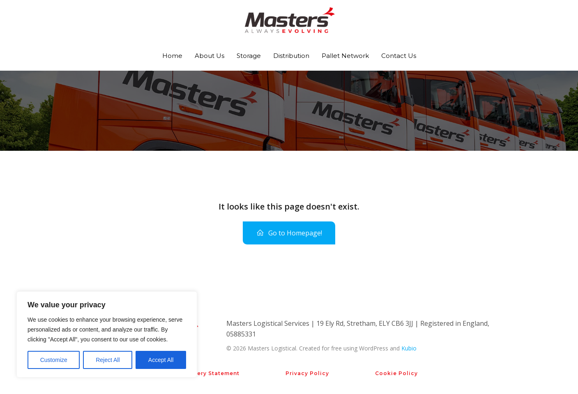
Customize (53, 360)
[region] (106, 334)
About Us (209, 56)
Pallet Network (345, 56)
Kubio (409, 348)
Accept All (160, 360)
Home (172, 56)
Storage (249, 56)
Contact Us (398, 56)
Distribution (291, 56)
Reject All (108, 360)
